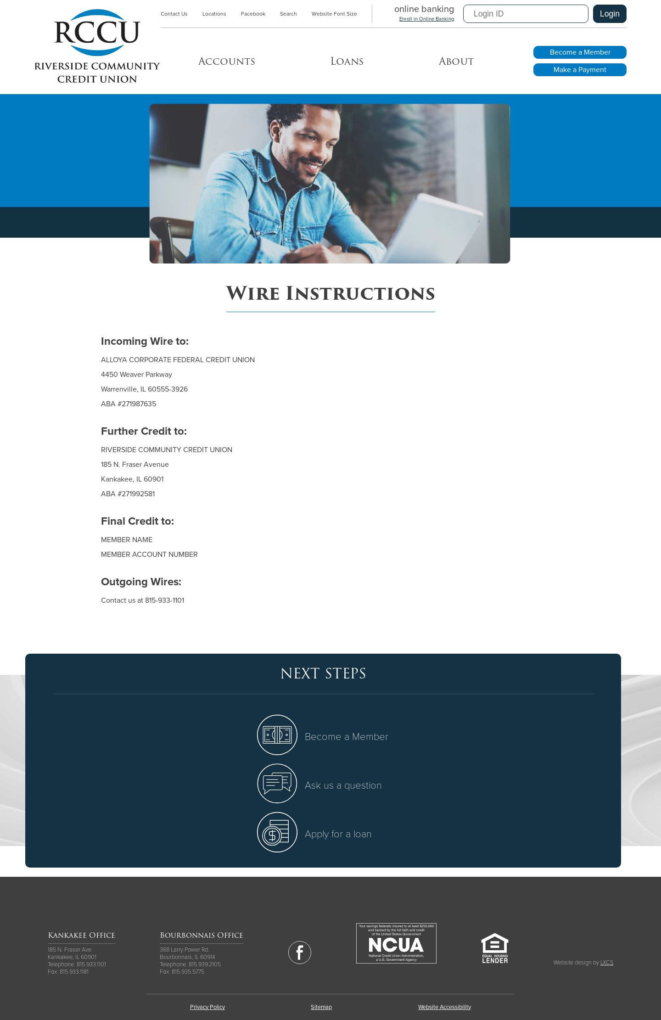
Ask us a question (343, 785)
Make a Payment (580, 69)
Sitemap (321, 1007)
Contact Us (174, 14)
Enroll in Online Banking (426, 19)
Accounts (226, 61)
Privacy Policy (207, 1007)
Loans (347, 61)
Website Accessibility (444, 1007)
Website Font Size (334, 14)
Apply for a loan (338, 834)
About (456, 61)
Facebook (253, 14)
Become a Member (580, 52)
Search (288, 14)
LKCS (606, 962)
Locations (214, 14)
